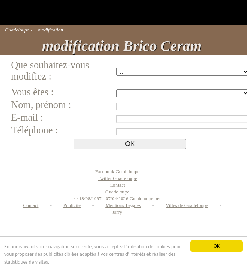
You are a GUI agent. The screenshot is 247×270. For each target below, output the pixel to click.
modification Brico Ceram (122, 46)
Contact (31, 205)
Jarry (117, 212)
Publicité (72, 205)
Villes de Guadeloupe (187, 205)
